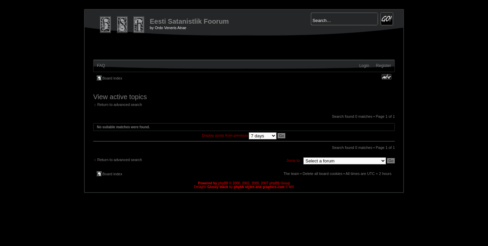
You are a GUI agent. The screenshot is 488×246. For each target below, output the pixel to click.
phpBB (223, 183)
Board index (112, 78)
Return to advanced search (119, 105)
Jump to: (293, 160)
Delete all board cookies (322, 174)
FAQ (101, 65)
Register (383, 65)
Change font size (386, 77)
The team (291, 174)
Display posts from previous (243, 135)
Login (364, 65)
